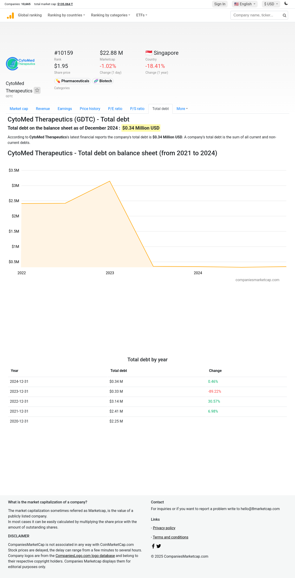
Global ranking (30, 15)
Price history (90, 108)
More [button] (181, 108)
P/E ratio (115, 108)
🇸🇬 (162, 53)
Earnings (65, 108)
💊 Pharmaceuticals (72, 81)
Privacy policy (164, 528)
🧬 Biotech (103, 81)
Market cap (19, 108)
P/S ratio (137, 108)
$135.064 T (65, 4)
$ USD (269, 4)
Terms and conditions (170, 537)
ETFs (140, 15)
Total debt (160, 108)
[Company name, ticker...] (259, 15)
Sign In (219, 4)
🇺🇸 (243, 4)
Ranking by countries (65, 15)
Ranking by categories (109, 15)
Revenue (43, 108)
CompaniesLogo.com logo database (85, 556)
